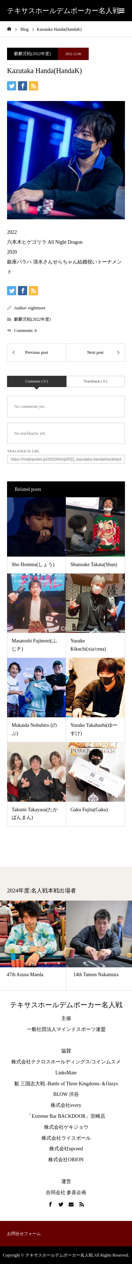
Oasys (112, 1083)
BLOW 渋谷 (65, 1094)
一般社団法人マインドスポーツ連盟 (66, 1029)
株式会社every (66, 1105)
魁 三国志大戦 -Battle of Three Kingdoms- (57, 1083)
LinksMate (66, 1072)
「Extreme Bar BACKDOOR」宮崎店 (66, 1116)
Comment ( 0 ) (36, 381)
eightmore (36, 307)
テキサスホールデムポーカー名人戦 (63, 10)
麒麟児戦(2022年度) (32, 53)
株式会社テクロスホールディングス (50, 1061)
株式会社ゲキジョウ (66, 1127)
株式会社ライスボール (66, 1138)
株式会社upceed (66, 1148)
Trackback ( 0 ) (95, 381)
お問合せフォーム (24, 1233)
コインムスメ (106, 1061)
